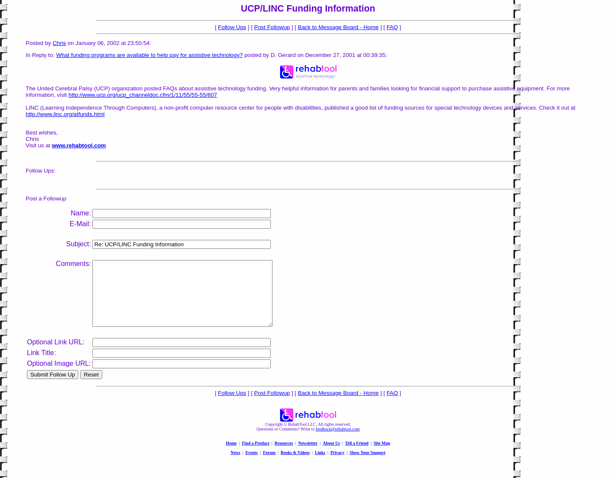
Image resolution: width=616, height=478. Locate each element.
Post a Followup (46, 198)
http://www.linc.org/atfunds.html (65, 114)
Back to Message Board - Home (338, 27)
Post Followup (272, 27)
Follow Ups (232, 27)
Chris (59, 43)
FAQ (392, 27)
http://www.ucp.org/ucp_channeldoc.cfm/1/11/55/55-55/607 (142, 95)
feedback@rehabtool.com (338, 441)
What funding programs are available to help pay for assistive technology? (149, 55)
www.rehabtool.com (79, 145)
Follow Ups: (41, 170)
